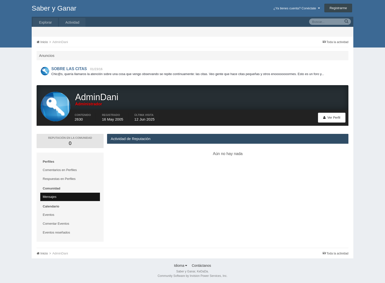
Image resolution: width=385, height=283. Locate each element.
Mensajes (49, 197)
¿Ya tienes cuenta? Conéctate (296, 8)
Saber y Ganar (54, 8)
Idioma (180, 265)
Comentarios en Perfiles (60, 170)
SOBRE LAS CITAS (69, 69)
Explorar (45, 22)
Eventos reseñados (56, 232)
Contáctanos (201, 265)
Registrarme (338, 8)
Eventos (48, 215)
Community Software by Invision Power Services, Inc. (192, 276)
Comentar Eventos (56, 223)
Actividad (72, 22)
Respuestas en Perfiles (59, 179)
